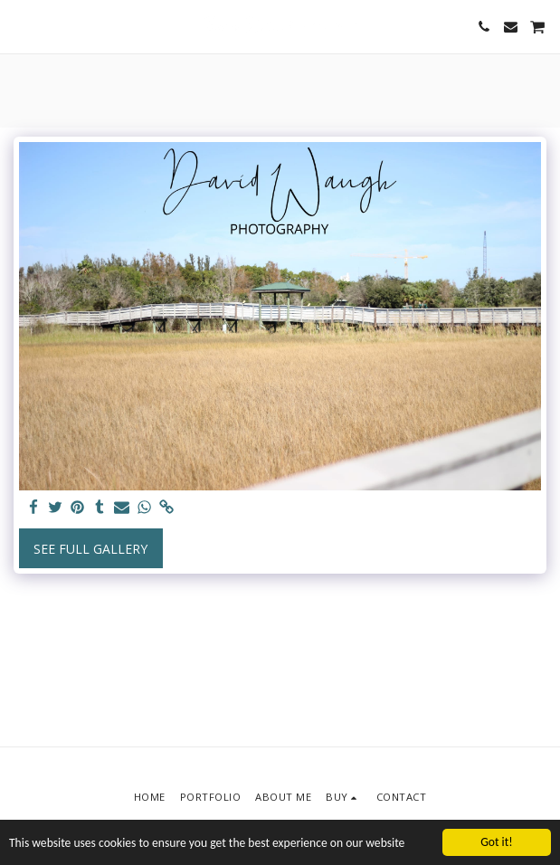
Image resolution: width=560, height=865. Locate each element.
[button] (20, 25)
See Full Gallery (90, 548)
